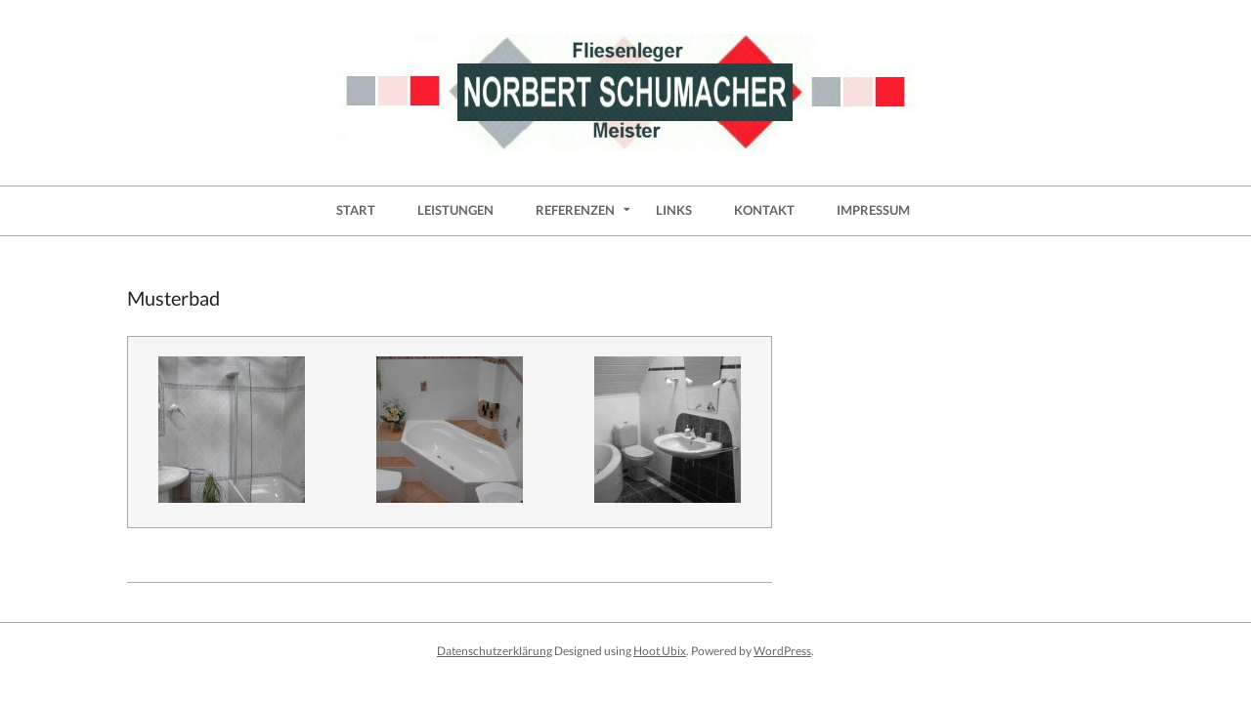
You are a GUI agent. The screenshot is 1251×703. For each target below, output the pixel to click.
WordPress (782, 650)
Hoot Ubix (659, 650)
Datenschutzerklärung (494, 650)
